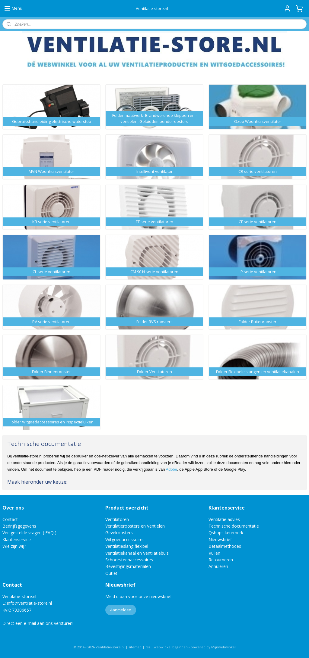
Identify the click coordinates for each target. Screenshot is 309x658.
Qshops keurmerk (226, 532)
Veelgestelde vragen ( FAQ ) (29, 532)
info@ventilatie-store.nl (29, 603)
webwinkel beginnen (171, 647)
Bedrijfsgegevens (19, 526)
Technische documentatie (234, 526)
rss (147, 647)
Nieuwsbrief (220, 539)
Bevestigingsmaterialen (128, 566)
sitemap (135, 647)
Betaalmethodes (225, 546)
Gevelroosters (119, 532)
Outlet (112, 573)
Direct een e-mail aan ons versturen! (37, 623)
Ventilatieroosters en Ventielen (135, 526)
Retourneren (221, 560)
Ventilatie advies (224, 519)
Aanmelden (120, 610)
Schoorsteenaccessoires (129, 560)
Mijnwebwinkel (223, 647)
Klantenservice (16, 539)
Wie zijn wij (13, 546)
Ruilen (214, 553)
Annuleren (218, 566)
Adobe (171, 469)
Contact (10, 519)
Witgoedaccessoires (125, 539)
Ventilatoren (117, 519)
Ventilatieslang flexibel (126, 546)
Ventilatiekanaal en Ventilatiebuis (137, 553)
